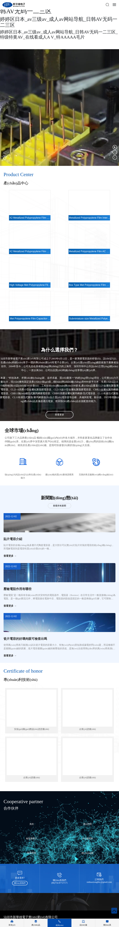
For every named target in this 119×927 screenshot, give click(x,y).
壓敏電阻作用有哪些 (17, 589)
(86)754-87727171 (59, 883)
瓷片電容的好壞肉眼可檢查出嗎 (25, 638)
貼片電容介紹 (13, 539)
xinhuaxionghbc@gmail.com (99, 882)
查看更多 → (10, 556)
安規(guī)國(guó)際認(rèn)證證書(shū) (31, 729)
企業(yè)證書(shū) (87, 729)
